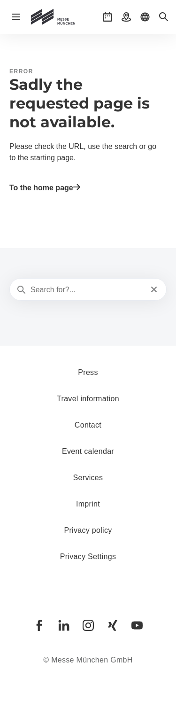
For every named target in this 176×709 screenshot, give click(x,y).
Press (88, 372)
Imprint (88, 504)
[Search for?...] (87, 290)
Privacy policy (88, 530)
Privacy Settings (88, 557)
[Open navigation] (16, 16)
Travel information (88, 399)
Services (88, 478)
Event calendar (88, 451)
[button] (107, 16)
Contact (88, 425)
